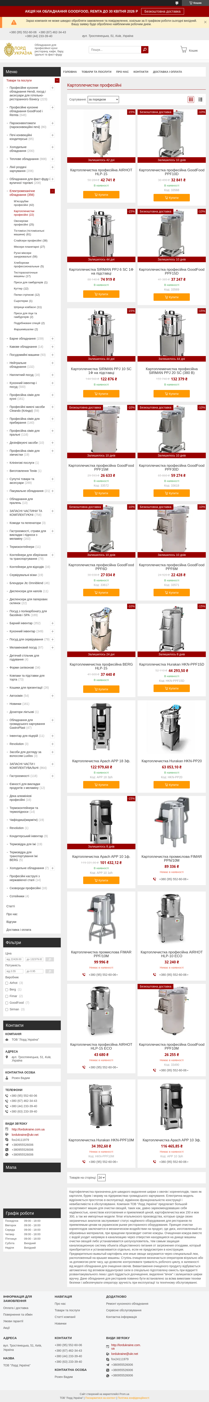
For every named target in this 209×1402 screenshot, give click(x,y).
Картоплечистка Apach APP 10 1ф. (101, 857)
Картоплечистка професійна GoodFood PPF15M (101, 467)
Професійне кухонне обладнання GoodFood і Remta (26, 111)
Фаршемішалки (23, 329)
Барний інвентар (21, 623)
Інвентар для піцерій (24, 735)
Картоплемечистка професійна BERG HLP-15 (101, 666)
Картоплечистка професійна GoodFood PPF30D (171, 467)
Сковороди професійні (25, 888)
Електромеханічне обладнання (22, 192)
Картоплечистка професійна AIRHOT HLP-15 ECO (101, 1046)
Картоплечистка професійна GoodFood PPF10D (171, 172)
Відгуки (11, 922)
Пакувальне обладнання (27, 491)
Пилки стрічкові (24, 294)
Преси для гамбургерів (28, 282)
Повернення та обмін (17, 1314)
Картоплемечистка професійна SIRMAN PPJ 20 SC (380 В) (171, 371)
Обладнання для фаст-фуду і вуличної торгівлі (30, 181)
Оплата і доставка (15, 1308)
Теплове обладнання (24, 159)
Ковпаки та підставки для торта (27, 677)
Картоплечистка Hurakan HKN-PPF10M (101, 1140)
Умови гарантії (13, 1321)
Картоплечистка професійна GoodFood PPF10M (171, 1046)
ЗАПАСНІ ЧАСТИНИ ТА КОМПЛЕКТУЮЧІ (26, 512)
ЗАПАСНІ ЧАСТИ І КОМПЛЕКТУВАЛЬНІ (24, 765)
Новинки (15, 703)
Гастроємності (19, 776)
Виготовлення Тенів (23, 471)
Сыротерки (21, 301)
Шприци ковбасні (25, 307)
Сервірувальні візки (23, 575)
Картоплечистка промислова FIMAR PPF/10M (101, 954)
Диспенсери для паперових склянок (29, 601)
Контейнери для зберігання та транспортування (28, 556)
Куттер (18, 288)
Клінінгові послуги (22, 462)
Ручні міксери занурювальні (22, 254)
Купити (103, 194)
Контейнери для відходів (27, 567)
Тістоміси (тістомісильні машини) (29, 232)
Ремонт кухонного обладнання (127, 1303)
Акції (6, 1327)
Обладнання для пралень (21, 501)
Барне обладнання (23, 338)
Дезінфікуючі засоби (24, 442)
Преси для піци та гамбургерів (25, 315)
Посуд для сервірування (26, 639)
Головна (70, 71)
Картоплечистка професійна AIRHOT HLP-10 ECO (172, 954)
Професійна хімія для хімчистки (25, 452)
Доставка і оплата (167, 71)
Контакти (141, 71)
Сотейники (17, 896)
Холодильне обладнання (18, 149)
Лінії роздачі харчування (18, 169)
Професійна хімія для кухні (25, 396)
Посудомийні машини (24, 354)
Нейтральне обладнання (18, 364)
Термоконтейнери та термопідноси (24, 809)
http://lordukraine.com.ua (28, 1129)
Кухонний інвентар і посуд (23, 384)
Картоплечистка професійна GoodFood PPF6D (101, 567)
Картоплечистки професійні (24, 212)
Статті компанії (65, 1317)
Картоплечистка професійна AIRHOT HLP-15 (101, 172)
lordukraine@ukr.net (25, 1134)
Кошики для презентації (26, 687)
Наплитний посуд (21, 375)
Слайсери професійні (27, 240)
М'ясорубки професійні (21, 203)
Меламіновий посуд (23, 647)
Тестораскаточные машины (26, 274)
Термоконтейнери (22, 546)
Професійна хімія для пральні (25, 432)
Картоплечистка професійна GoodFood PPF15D (171, 271)
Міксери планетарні (26, 246)
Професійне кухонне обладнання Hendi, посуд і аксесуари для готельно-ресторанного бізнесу (28, 93)
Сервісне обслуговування (123, 1310)
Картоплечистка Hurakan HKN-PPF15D (171, 664)
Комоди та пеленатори (25, 523)
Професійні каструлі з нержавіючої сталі (25, 878)
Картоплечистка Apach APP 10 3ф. (172, 1140)
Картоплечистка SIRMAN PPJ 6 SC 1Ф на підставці (101, 271)
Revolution (17, 744)
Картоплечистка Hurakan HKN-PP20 (172, 761)
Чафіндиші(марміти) (24, 820)
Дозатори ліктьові (22, 712)
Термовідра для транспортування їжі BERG (24, 856)
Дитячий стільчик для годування (24, 657)
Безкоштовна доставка (163, 11)
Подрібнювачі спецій (27, 323)
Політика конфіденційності (133, 1397)
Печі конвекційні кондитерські (21, 137)
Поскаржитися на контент (100, 1397)
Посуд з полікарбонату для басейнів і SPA (28, 613)
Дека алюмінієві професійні (21, 797)
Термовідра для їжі (23, 844)
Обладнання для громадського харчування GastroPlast (27, 723)
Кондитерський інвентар (26, 836)
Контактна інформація (121, 1317)
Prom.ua (124, 1394)
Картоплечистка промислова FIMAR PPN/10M (171, 858)
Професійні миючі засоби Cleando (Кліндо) (27, 408)
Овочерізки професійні (21, 222)
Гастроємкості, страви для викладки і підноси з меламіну (28, 534)
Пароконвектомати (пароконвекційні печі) (25, 125)
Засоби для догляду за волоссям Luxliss (25, 754)
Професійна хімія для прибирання (25, 420)
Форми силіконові (22, 667)
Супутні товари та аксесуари (22, 480)
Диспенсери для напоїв (26, 591)
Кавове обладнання (23, 346)
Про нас (122, 71)
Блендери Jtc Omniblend (26, 583)
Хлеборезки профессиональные (26, 264)
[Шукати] (144, 49)
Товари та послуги (96, 71)
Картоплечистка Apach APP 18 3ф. (101, 761)
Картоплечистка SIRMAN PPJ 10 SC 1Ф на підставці (101, 371)
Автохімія (16, 695)
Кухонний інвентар (22, 631)
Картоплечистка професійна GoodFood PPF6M (171, 567)
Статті (10, 906)
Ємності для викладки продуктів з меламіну (25, 786)
